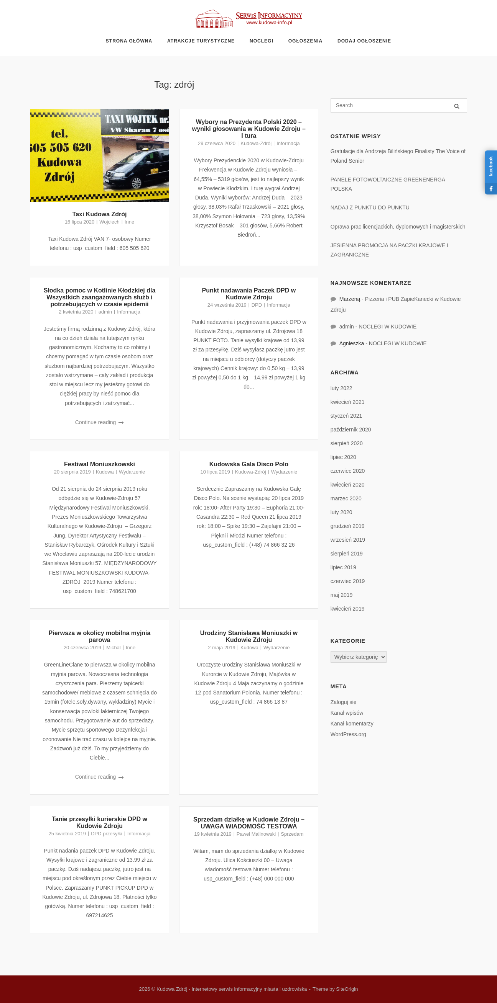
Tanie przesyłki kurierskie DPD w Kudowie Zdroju (99, 822)
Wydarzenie (132, 472)
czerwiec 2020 (348, 471)
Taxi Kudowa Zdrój (99, 214)
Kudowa (105, 472)
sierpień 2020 (347, 443)
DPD (257, 305)
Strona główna (129, 41)
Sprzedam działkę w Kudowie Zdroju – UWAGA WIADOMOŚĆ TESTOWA (248, 823)
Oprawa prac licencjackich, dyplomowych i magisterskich (398, 227)
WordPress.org (348, 734)
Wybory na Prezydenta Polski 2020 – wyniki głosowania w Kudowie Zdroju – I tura (249, 129)
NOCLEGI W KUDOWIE (387, 326)
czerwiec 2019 (348, 581)
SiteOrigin (347, 989)
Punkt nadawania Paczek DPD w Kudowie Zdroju (249, 294)
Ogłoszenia (305, 41)
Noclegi (261, 41)
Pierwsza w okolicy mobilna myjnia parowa (100, 636)
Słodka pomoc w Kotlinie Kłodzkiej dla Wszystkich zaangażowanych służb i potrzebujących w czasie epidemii (100, 297)
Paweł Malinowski (256, 834)
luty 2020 (341, 512)
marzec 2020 (346, 498)
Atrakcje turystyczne (201, 41)
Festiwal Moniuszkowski (99, 464)
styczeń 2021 (346, 416)
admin (105, 312)
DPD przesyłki (106, 833)
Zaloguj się (344, 702)
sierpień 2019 (347, 554)
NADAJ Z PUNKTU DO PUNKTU (370, 207)
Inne (129, 222)
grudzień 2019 (348, 526)
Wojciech (109, 222)
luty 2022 (341, 388)
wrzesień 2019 (348, 540)
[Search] (456, 105)
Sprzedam (292, 834)
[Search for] (399, 105)
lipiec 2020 (343, 457)
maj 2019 (342, 595)
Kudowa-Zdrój (256, 143)
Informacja (288, 143)
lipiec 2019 (343, 567)
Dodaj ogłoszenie (364, 41)
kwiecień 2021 (348, 402)
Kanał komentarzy (352, 723)
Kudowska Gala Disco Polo (248, 464)
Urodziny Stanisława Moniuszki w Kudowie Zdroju (249, 636)
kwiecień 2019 (348, 609)
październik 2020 (351, 429)
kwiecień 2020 (348, 485)
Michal (113, 647)
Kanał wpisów (347, 713)
